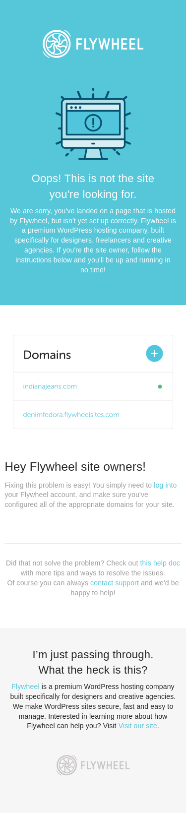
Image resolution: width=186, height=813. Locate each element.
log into (165, 485)
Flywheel (25, 686)
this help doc (160, 563)
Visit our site (138, 726)
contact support (114, 583)
